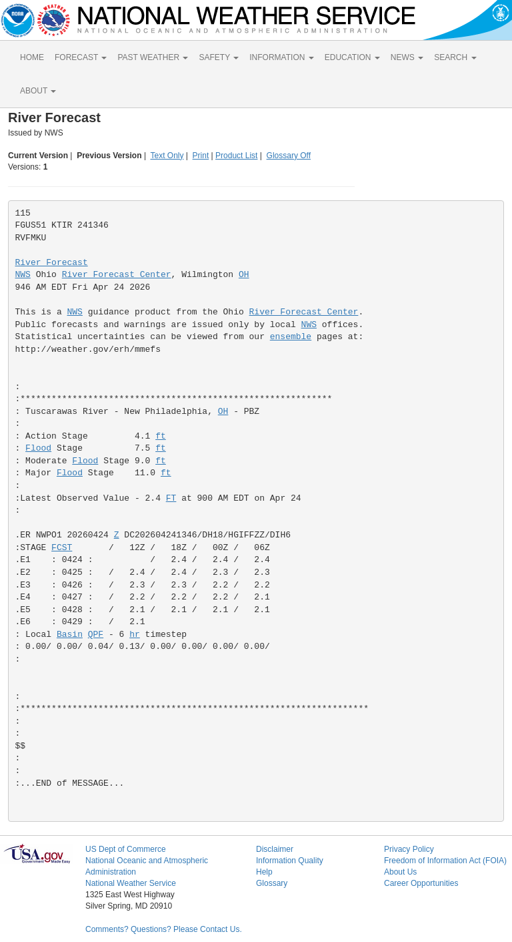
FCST (61, 548)
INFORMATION (281, 57)
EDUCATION (352, 57)
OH (244, 275)
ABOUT (38, 90)
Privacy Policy (409, 849)
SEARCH (455, 57)
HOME (32, 57)
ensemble (290, 337)
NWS (23, 275)
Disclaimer (274, 849)
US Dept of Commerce (125, 849)
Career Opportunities (421, 883)
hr (134, 635)
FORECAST (81, 57)
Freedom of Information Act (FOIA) (445, 860)
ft (160, 436)
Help (264, 872)
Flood (38, 448)
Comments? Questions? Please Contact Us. (163, 929)
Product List (236, 155)
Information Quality (289, 860)
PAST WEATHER (152, 57)
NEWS (407, 57)
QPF (95, 635)
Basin (70, 635)
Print (201, 155)
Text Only (166, 155)
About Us (400, 872)
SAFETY (219, 57)
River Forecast (51, 263)
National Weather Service (130, 883)
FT (171, 498)
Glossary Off (289, 155)
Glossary (271, 883)
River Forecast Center (116, 275)
